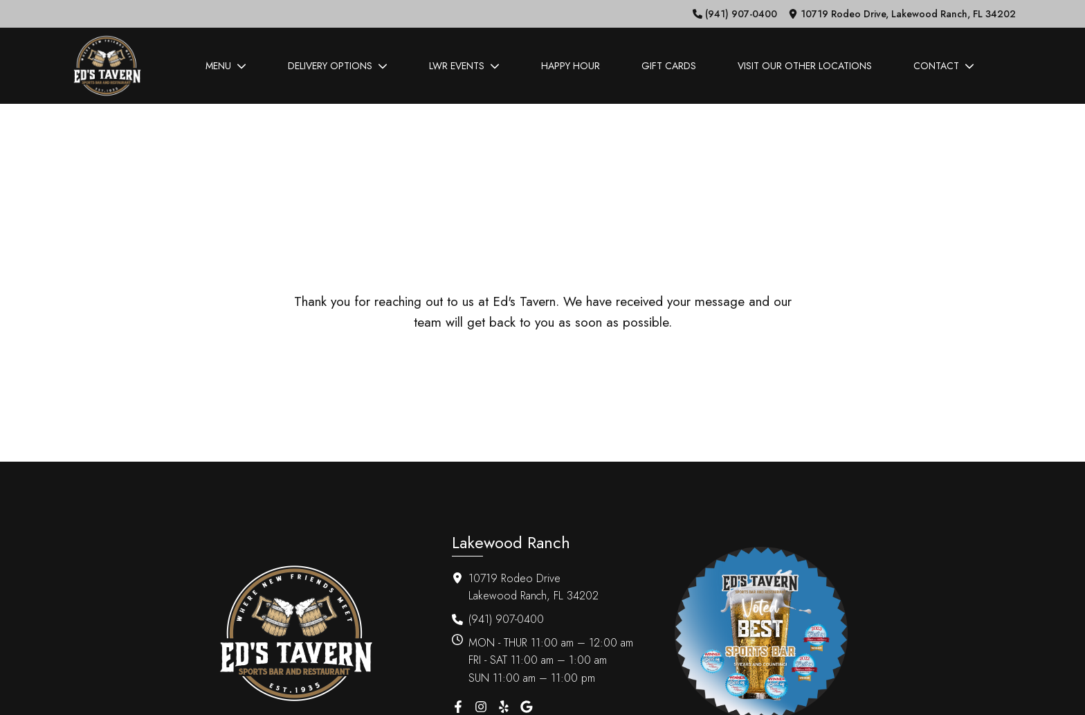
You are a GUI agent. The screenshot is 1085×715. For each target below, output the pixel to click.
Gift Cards (668, 66)
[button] (735, 13)
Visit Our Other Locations (805, 66)
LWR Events (464, 66)
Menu (226, 66)
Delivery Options (338, 66)
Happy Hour (570, 66)
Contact (943, 66)
